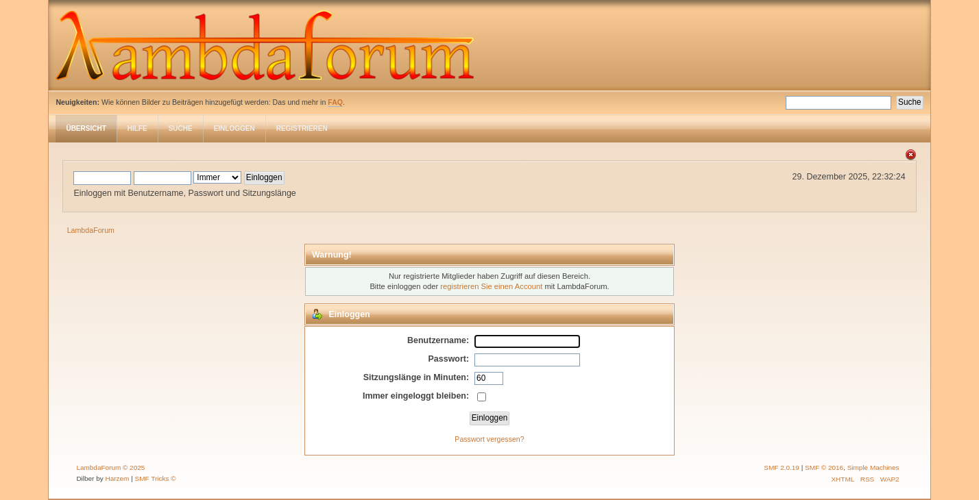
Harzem (118, 478)
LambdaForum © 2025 (110, 467)
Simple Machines (873, 467)
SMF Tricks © (155, 478)
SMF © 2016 (824, 467)
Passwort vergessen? (489, 439)
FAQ (335, 102)
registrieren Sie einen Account (491, 286)
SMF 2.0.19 (781, 467)
